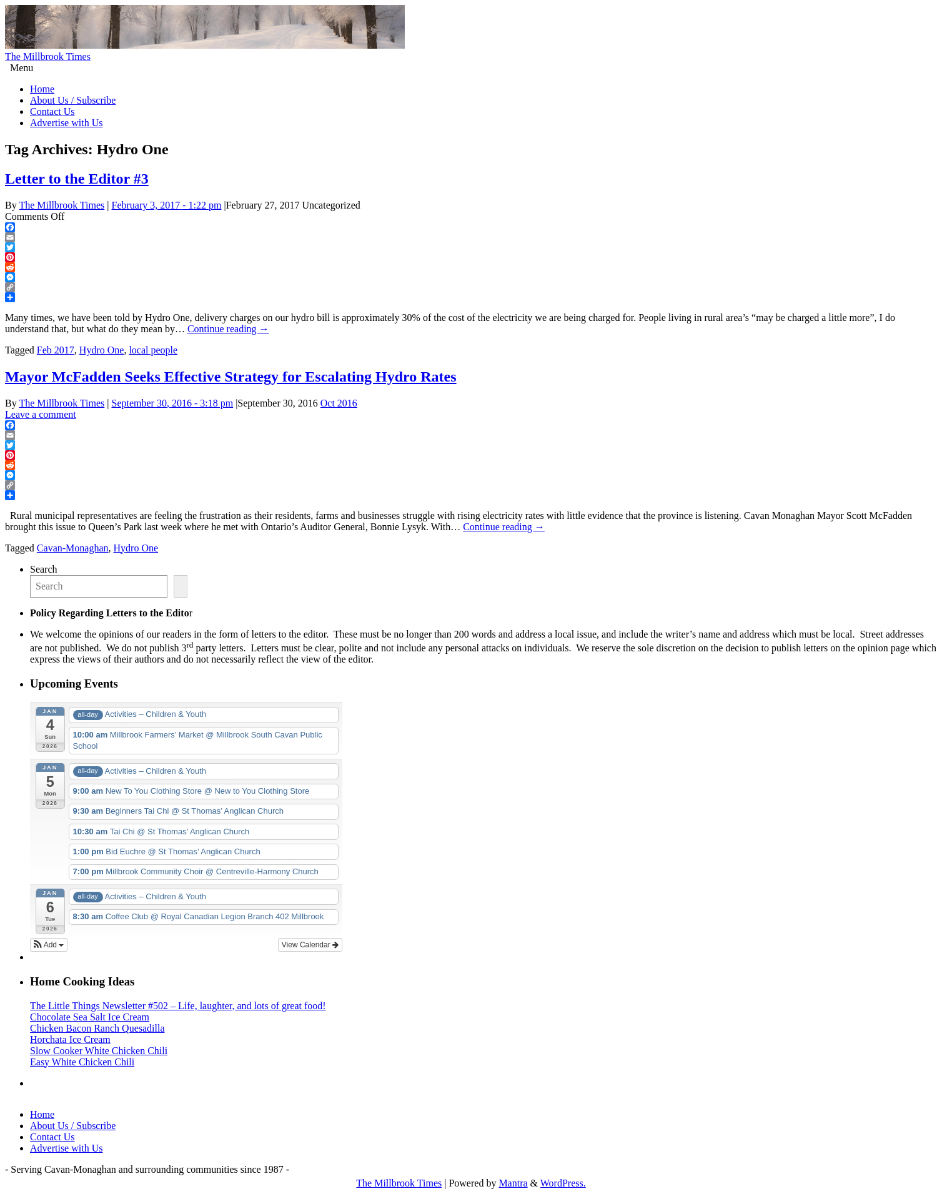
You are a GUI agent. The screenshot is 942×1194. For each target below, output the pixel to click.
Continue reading (228, 328)
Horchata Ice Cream (70, 1039)
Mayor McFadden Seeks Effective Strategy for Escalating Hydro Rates (231, 376)
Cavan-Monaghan (73, 548)
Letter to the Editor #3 (77, 178)
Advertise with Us (66, 122)
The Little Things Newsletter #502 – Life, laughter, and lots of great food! (178, 1005)
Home (42, 89)
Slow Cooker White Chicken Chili (98, 1050)
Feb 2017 (55, 350)
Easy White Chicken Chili (82, 1062)
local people (153, 350)
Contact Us (52, 111)
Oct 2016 (338, 403)
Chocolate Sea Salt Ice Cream (89, 1017)
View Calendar (310, 944)
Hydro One (101, 350)
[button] (49, 945)
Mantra (512, 1183)
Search (43, 569)
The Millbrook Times (48, 56)
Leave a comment (40, 414)
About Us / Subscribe (73, 100)
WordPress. (563, 1183)
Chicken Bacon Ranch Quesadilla (97, 1028)
